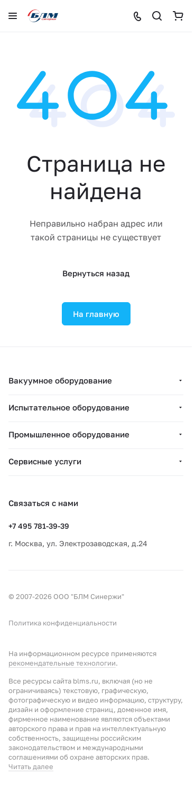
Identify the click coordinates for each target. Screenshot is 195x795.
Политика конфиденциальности (62, 623)
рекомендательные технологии (62, 663)
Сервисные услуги (44, 461)
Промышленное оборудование (68, 434)
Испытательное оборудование (68, 407)
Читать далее (30, 766)
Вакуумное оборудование (60, 380)
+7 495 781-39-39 (38, 525)
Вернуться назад (95, 273)
